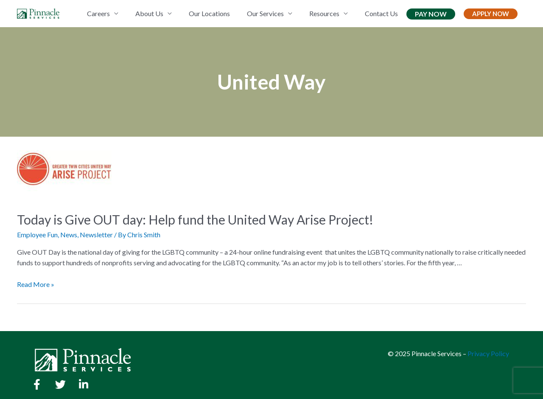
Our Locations (209, 13)
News (68, 234)
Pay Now (431, 14)
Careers (98, 13)
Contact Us (381, 13)
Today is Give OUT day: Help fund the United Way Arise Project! (195, 219)
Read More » (35, 284)
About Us (149, 13)
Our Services (265, 13)
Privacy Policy (488, 353)
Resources (324, 13)
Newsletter (96, 234)
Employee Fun (37, 234)
